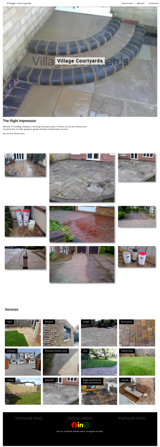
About (141, 3)
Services (127, 3)
